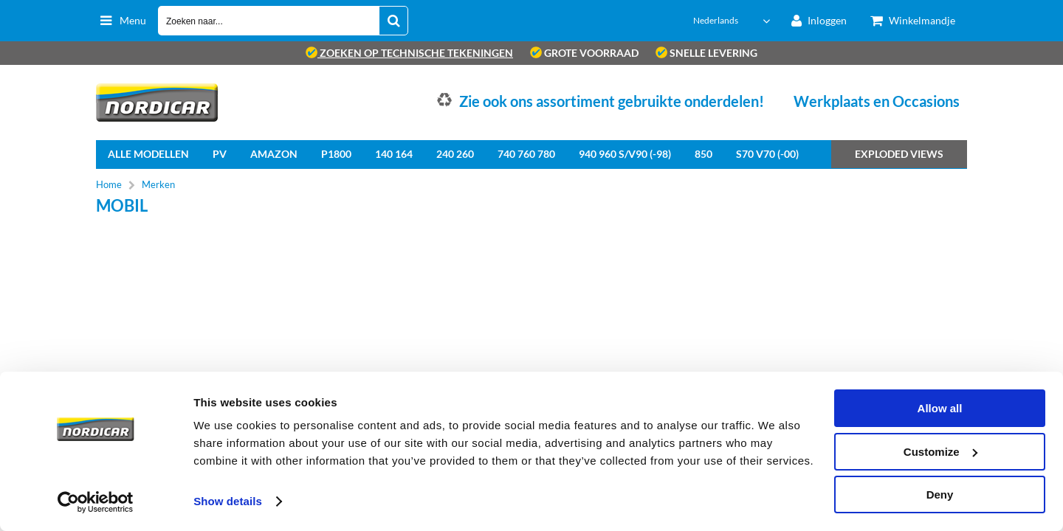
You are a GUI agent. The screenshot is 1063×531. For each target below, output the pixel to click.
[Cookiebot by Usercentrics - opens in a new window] (95, 502)
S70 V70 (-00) (767, 154)
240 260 (455, 154)
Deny (940, 494)
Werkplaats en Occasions (877, 101)
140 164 (394, 154)
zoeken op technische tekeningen (409, 52)
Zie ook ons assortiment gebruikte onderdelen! (611, 101)
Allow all (940, 408)
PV (220, 154)
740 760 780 (526, 154)
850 (703, 154)
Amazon (273, 154)
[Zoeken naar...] (393, 20)
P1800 (336, 154)
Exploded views (899, 154)
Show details (227, 501)
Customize (940, 451)
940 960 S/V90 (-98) (625, 154)
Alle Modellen (148, 154)
